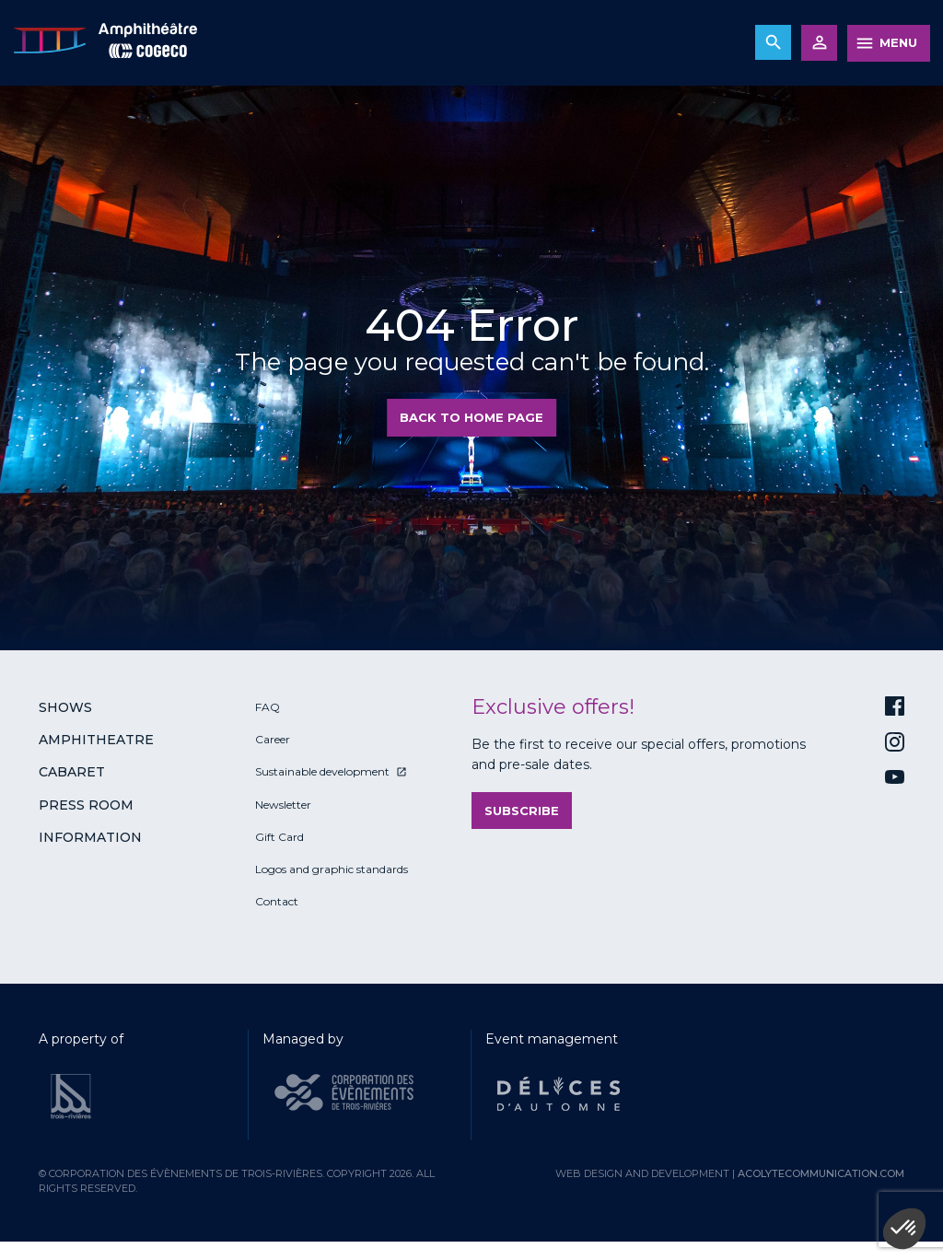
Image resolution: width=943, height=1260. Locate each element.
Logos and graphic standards (331, 869)
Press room (86, 805)
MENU (898, 42)
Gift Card (279, 837)
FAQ (267, 707)
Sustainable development (322, 771)
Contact (276, 901)
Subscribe (521, 810)
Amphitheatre (96, 739)
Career (272, 739)
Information (90, 837)
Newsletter (283, 804)
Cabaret (72, 772)
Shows (65, 707)
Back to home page (471, 417)
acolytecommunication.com (821, 1173)
